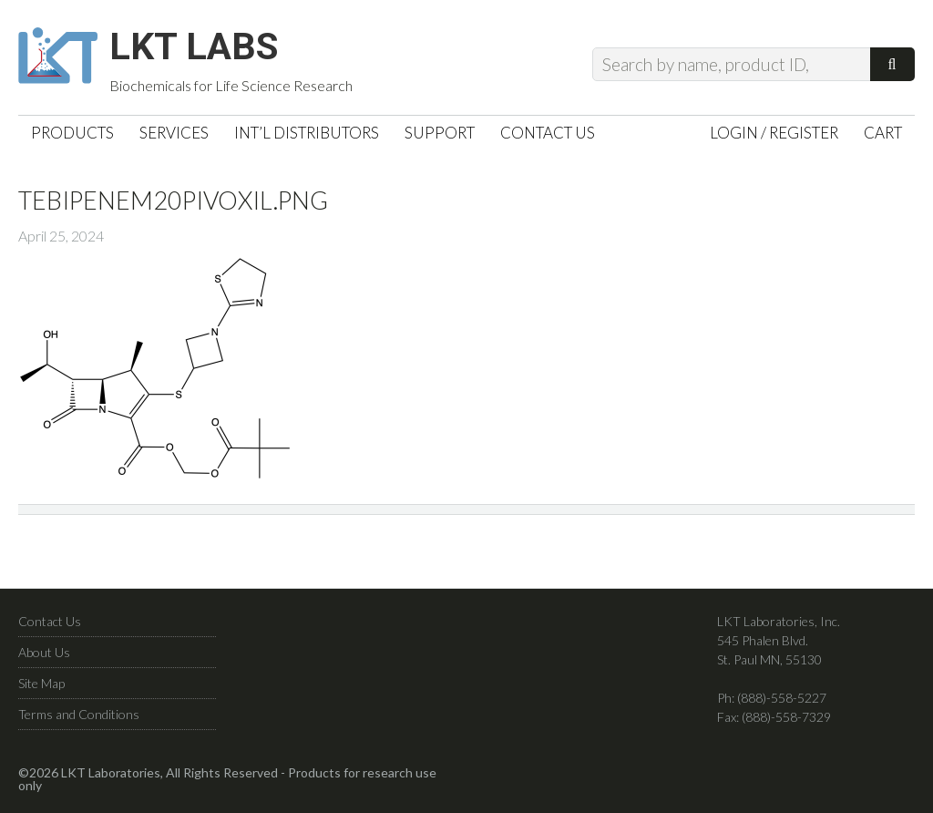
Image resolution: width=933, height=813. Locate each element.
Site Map (41, 690)
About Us (44, 659)
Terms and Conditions (78, 721)
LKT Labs (210, 51)
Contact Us (49, 628)
